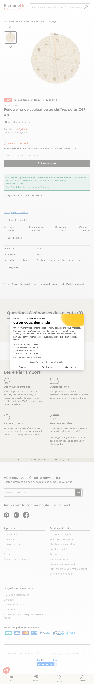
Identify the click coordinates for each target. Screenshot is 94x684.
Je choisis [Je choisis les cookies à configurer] (47, 367)
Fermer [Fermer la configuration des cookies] (22, 367)
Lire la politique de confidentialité (27, 358)
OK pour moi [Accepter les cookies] (71, 367)
